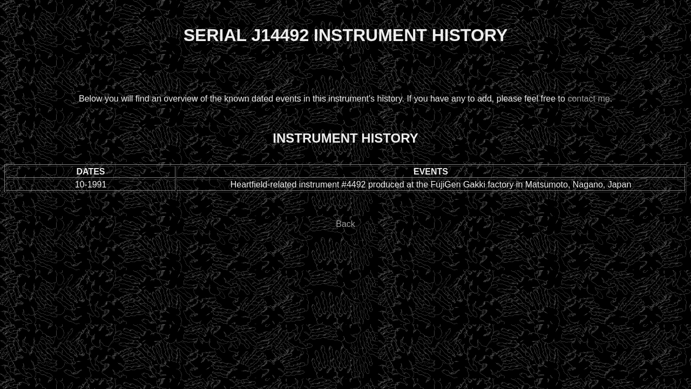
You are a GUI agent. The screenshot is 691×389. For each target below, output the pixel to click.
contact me (588, 98)
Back (345, 224)
